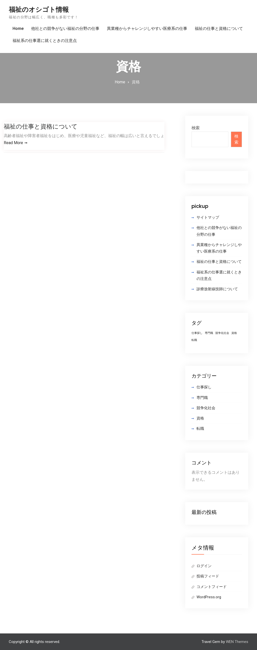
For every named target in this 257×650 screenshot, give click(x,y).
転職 (200, 428)
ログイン (204, 566)
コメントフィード (212, 586)
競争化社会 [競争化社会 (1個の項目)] (222, 333)
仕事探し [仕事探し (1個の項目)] (197, 333)
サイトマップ (208, 217)
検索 (195, 128)
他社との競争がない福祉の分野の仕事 (65, 28)
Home (18, 28)
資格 (200, 418)
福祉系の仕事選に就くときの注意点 (45, 40)
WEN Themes (237, 641)
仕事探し (204, 387)
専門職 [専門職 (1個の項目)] (209, 333)
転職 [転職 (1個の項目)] (194, 340)
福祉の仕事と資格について (219, 28)
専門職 (202, 397)
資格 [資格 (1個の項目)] (234, 333)
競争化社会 (206, 408)
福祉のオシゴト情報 (39, 9)
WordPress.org (209, 597)
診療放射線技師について (217, 289)
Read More (13, 142)
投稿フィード (208, 576)
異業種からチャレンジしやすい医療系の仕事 (147, 28)
